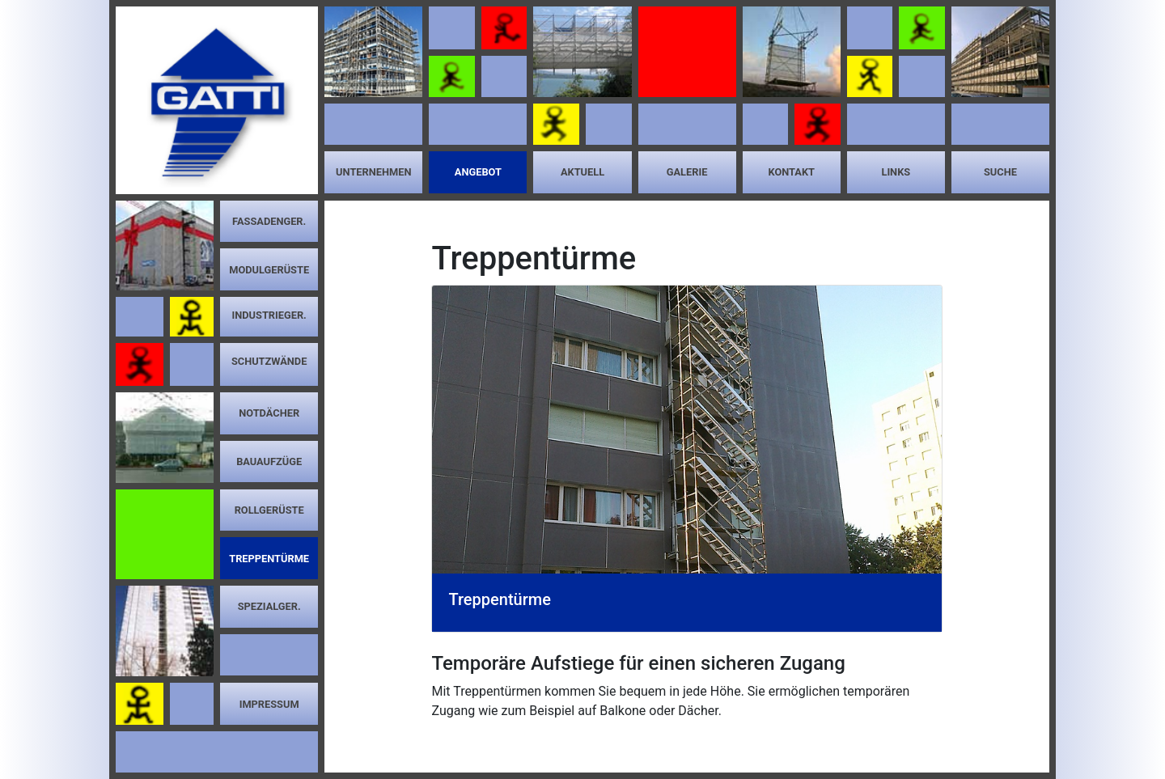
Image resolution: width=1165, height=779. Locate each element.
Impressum (269, 704)
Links (895, 172)
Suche (1000, 172)
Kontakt (791, 172)
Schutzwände (269, 361)
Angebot (478, 172)
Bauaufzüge (269, 461)
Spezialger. (269, 606)
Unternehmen (373, 172)
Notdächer (269, 413)
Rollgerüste (269, 510)
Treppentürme (269, 558)
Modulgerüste (269, 270)
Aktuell (582, 172)
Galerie (687, 172)
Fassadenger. (269, 221)
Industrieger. (268, 315)
